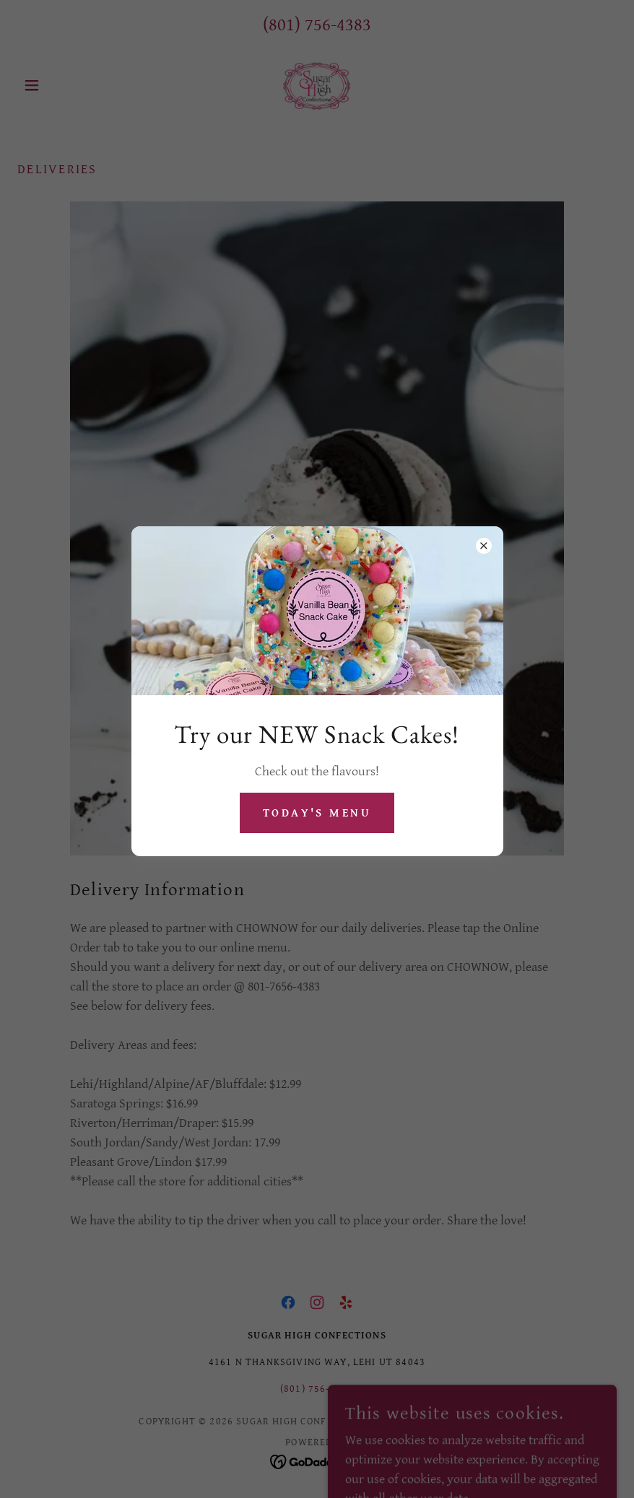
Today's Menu (317, 813)
